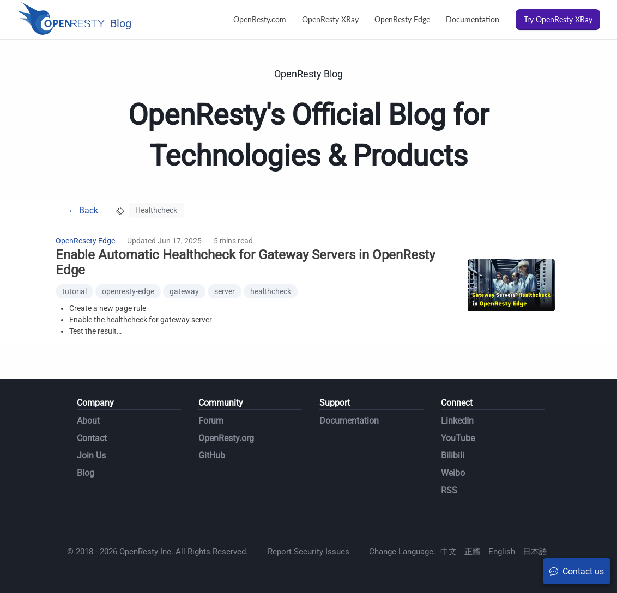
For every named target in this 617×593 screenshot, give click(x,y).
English (501, 552)
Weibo (453, 473)
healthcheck (270, 291)
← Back (83, 210)
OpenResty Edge (402, 19)
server (224, 291)
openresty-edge (128, 291)
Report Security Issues (308, 552)
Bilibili (452, 455)
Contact (92, 438)
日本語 (535, 552)
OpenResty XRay (330, 19)
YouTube (458, 438)
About (88, 420)
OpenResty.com (259, 19)
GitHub (211, 455)
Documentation (472, 19)
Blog (85, 473)
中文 (448, 552)
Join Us (91, 455)
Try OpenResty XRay (558, 19)
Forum (210, 420)
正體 (472, 552)
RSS (449, 490)
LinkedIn (457, 420)
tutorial (74, 291)
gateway (184, 291)
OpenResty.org (226, 438)
